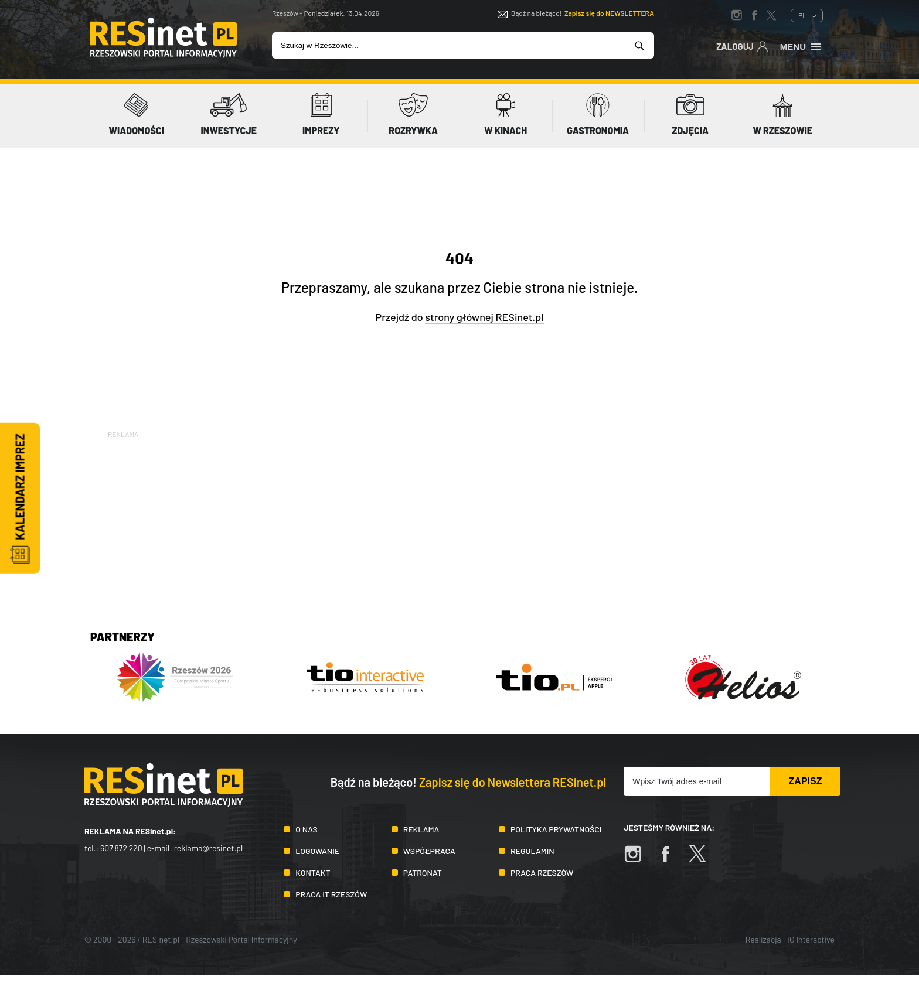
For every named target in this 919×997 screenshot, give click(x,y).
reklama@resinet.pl (208, 848)
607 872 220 (121, 848)
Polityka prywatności (556, 829)
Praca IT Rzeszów (331, 894)
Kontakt (312, 873)
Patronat (422, 873)
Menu (801, 46)
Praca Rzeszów (541, 873)
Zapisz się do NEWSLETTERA (609, 13)
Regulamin (532, 851)
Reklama (421, 829)
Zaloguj (742, 46)
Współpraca (429, 851)
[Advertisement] (459, 523)
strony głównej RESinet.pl (484, 316)
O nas (306, 829)
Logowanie (317, 851)
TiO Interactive (809, 939)
